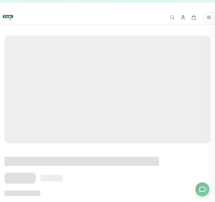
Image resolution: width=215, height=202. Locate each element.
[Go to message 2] (175, 5)
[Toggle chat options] (202, 189)
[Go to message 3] (180, 5)
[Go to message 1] (171, 5)
